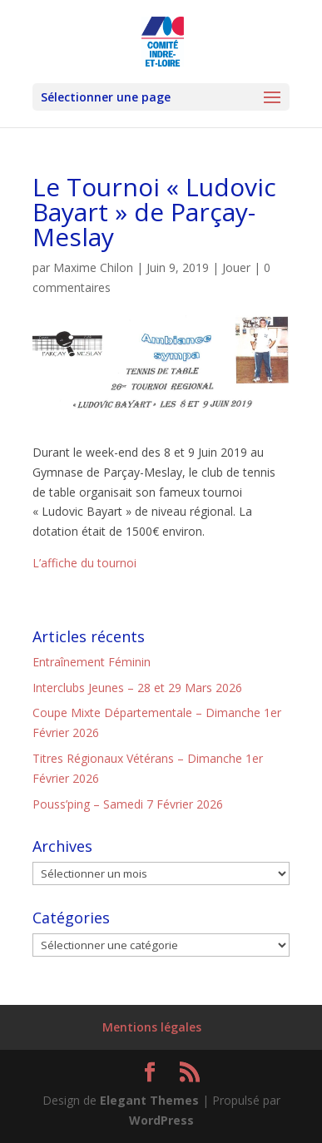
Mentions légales (151, 1027)
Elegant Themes (149, 1100)
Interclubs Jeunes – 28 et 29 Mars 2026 (137, 687)
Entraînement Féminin (91, 662)
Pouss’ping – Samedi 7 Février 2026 (127, 804)
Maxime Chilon (93, 267)
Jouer (236, 267)
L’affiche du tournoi (84, 563)
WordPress (161, 1120)
